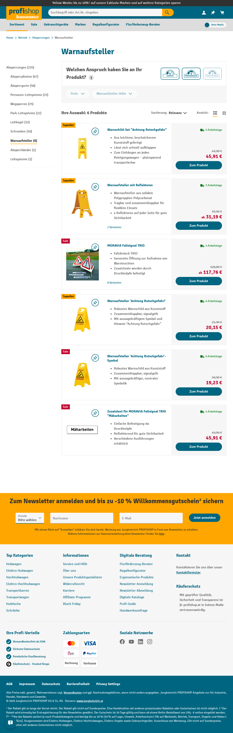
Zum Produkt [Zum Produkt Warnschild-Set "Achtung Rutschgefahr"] (198, 165)
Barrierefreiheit (78, 684)
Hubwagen (13, 564)
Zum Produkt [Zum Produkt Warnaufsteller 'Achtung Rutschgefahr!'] (198, 336)
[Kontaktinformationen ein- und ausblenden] (10, 722)
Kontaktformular (188, 572)
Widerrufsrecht (74, 584)
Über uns (69, 571)
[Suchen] (168, 12)
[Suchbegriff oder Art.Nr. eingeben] (105, 12)
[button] (91, 77)
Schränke (13, 611)
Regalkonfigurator (133, 571)
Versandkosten (73, 692)
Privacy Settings (108, 684)
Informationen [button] (76, 555)
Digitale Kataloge (132, 597)
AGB (9, 684)
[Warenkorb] (222, 12)
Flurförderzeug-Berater (136, 564)
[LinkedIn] (140, 642)
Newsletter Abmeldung (136, 591)
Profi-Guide (128, 604)
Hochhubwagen (17, 577)
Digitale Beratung (136, 555)
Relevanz (178, 113)
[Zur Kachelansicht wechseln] (224, 113)
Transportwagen (17, 597)
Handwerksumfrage (134, 611)
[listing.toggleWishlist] (95, 131)
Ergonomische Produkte (137, 577)
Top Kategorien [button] (19, 555)
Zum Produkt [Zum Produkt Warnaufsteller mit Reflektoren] (198, 226)
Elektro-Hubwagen (19, 571)
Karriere (69, 591)
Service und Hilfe (75, 564)
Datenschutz (51, 684)
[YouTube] (131, 642)
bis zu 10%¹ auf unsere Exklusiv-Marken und (105, 3)
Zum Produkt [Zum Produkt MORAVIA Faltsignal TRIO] (198, 281)
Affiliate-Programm (77, 597)
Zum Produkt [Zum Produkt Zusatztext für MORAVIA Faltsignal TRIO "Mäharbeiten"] (198, 447)
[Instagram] (149, 642)
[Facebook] (122, 642)
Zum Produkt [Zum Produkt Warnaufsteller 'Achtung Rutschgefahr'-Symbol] (198, 391)
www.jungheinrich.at (90, 701)
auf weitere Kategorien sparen (159, 3)
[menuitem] (203, 12)
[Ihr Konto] (203, 12)
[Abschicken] (204, 518)
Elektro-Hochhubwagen (23, 584)
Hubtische (13, 604)
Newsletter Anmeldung (136, 584)
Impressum (27, 684)
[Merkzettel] (213, 12)
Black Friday (71, 604)
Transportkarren (17, 591)
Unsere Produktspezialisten (82, 577)
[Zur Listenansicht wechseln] (215, 113)
